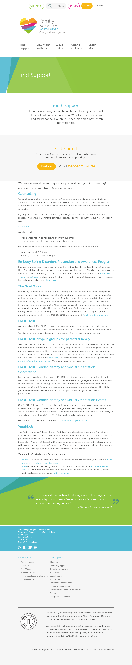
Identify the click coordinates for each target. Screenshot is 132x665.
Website (25, 469)
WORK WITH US (36, 6)
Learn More (52, 280)
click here (53, 357)
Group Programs (56, 576)
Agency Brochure (27, 562)
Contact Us (25, 566)
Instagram (34, 277)
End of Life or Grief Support (60, 586)
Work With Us (26, 569)
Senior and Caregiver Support (61, 583)
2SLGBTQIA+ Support (58, 579)
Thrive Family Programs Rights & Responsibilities (36, 532)
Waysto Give (60, 46)
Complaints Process (25, 537)
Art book (25, 459)
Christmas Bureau (56, 562)
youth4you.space (61, 473)
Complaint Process (28, 579)
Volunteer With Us (28, 572)
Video (24, 466)
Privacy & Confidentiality (27, 542)
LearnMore (92, 46)
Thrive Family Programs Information (34, 576)
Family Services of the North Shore (42, 26)
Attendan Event (77, 46)
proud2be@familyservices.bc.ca (34, 361)
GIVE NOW (73, 6)
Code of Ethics (23, 540)
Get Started (86, 6)
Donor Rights (23, 535)
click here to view (100, 466)
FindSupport (25, 46)
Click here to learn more (95, 315)
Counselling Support (57, 566)
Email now (46, 166)
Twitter (22, 277)
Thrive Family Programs (59, 569)
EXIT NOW (99, 6)
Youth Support (55, 572)
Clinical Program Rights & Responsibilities (34, 530)
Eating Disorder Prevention (60, 597)
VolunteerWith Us (43, 46)
